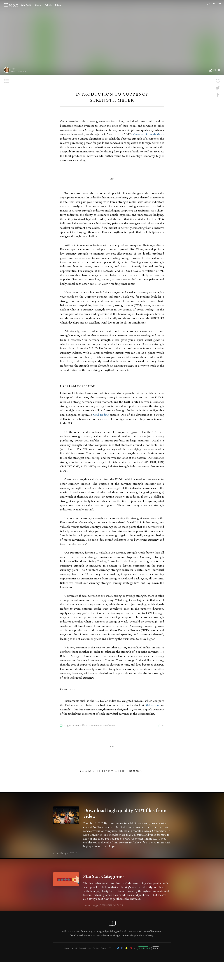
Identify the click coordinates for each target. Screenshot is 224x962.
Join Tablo (216, 4)
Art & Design (60, 853)
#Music (73, 853)
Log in (207, 4)
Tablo (11, 5)
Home (66, 948)
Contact (82, 948)
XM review (152, 705)
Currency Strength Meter (148, 134)
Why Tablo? (26, 5)
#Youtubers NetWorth (111, 905)
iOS (109, 948)
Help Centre (93, 948)
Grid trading (101, 415)
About (74, 948)
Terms (103, 948)
